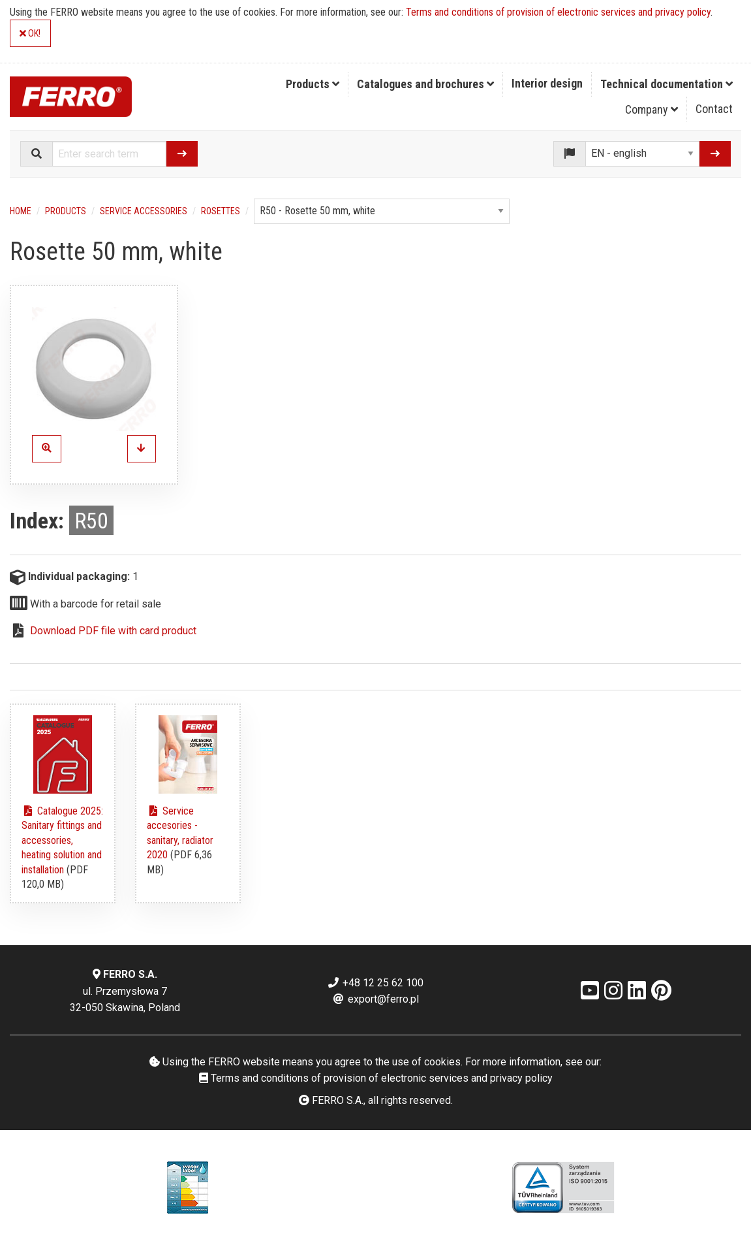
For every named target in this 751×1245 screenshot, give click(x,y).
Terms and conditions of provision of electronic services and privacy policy (558, 12)
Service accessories (143, 211)
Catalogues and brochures (425, 84)
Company (651, 109)
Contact (714, 109)
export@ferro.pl (375, 999)
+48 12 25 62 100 (375, 983)
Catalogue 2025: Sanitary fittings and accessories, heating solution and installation (62, 840)
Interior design (547, 83)
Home (20, 211)
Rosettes (220, 211)
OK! (30, 33)
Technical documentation (666, 84)
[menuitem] (312, 84)
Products (312, 84)
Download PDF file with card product (113, 630)
